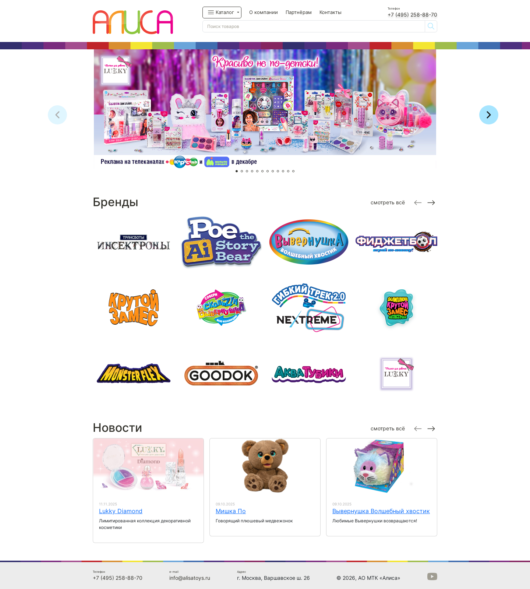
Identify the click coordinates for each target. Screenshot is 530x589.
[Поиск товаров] (313, 26)
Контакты (330, 12)
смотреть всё (388, 202)
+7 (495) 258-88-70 (412, 14)
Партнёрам (299, 12)
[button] (221, 12)
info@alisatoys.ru (189, 578)
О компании (263, 12)
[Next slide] (430, 202)
